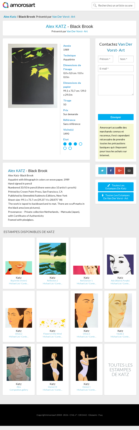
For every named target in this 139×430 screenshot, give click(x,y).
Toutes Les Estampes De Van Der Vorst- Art (116, 197)
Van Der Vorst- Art (63, 16)
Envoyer (116, 117)
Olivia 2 (18, 333)
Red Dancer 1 (86, 280)
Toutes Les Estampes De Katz (116, 187)
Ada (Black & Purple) (120, 280)
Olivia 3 (86, 333)
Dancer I (86, 387)
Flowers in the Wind (52, 333)
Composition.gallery (19, 389)
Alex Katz (10, 16)
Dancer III (52, 387)
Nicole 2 (120, 333)
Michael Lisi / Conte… (18, 283)
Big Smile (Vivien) (19, 280)
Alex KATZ (56, 26)
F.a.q (100, 415)
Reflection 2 (52, 280)
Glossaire (92, 415)
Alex (19, 387)
